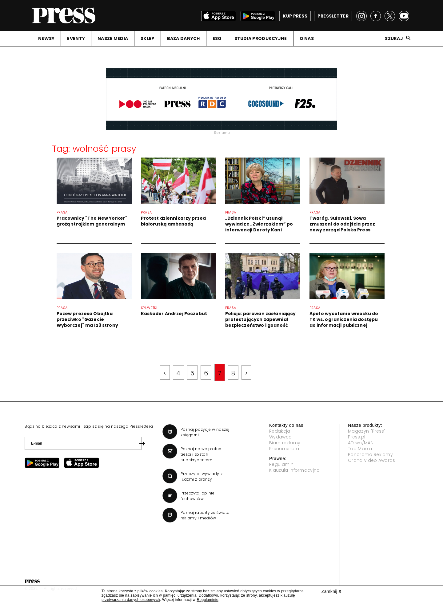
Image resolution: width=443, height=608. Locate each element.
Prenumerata (284, 449)
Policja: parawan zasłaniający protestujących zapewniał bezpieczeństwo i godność (260, 319)
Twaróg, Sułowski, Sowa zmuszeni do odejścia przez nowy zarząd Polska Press (342, 224)
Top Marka (360, 449)
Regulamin (281, 464)
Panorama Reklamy (370, 454)
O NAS (307, 38)
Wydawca (280, 437)
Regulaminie (207, 600)
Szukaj (394, 38)
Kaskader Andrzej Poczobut (174, 313)
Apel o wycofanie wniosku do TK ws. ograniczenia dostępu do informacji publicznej (343, 319)
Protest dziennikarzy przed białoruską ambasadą (173, 221)
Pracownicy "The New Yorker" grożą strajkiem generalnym (92, 221)
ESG (217, 38)
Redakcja (279, 431)
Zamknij (331, 591)
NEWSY (46, 38)
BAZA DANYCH (183, 38)
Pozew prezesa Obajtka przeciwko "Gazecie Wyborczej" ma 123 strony (87, 319)
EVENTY (76, 38)
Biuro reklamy (284, 443)
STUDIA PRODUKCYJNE (260, 38)
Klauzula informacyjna (294, 470)
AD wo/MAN (360, 443)
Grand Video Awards (371, 460)
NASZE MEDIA (113, 38)
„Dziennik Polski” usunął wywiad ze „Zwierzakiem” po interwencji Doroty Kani (259, 224)
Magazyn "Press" (367, 431)
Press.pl (356, 437)
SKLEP (147, 38)
